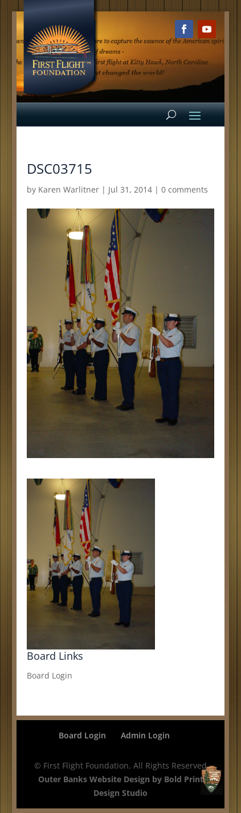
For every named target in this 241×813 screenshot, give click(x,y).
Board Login (49, 675)
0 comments (184, 189)
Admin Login (145, 735)
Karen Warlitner (68, 189)
